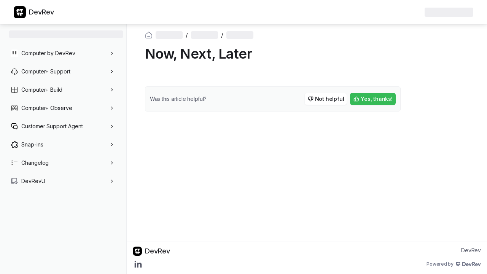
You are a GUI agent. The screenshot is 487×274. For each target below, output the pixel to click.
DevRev (471, 250)
